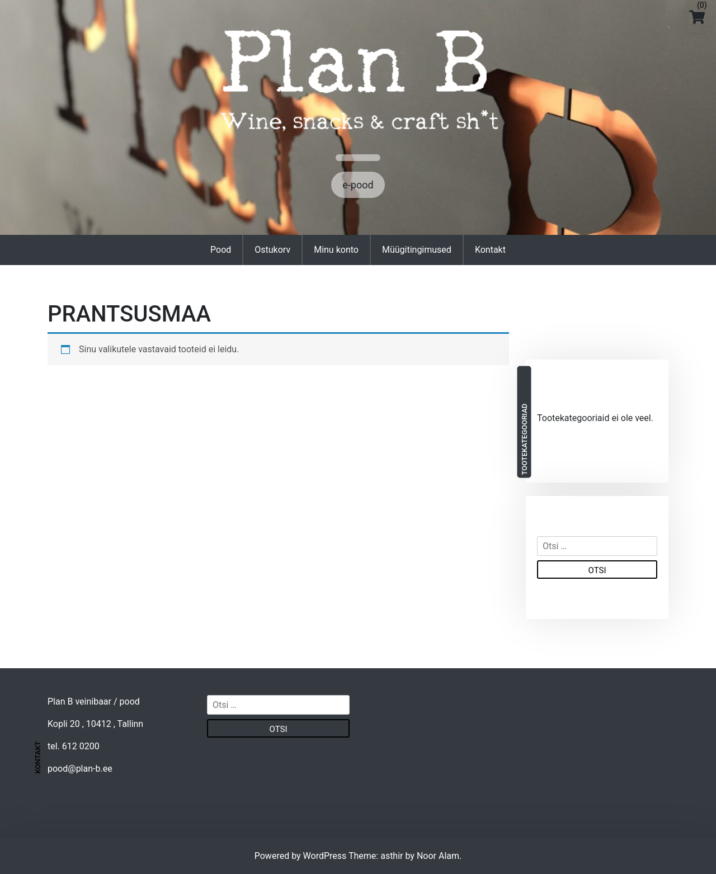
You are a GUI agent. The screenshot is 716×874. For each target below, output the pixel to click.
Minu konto (336, 249)
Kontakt (490, 249)
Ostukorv (272, 249)
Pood (220, 249)
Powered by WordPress (301, 856)
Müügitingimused (416, 249)
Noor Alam (438, 856)
